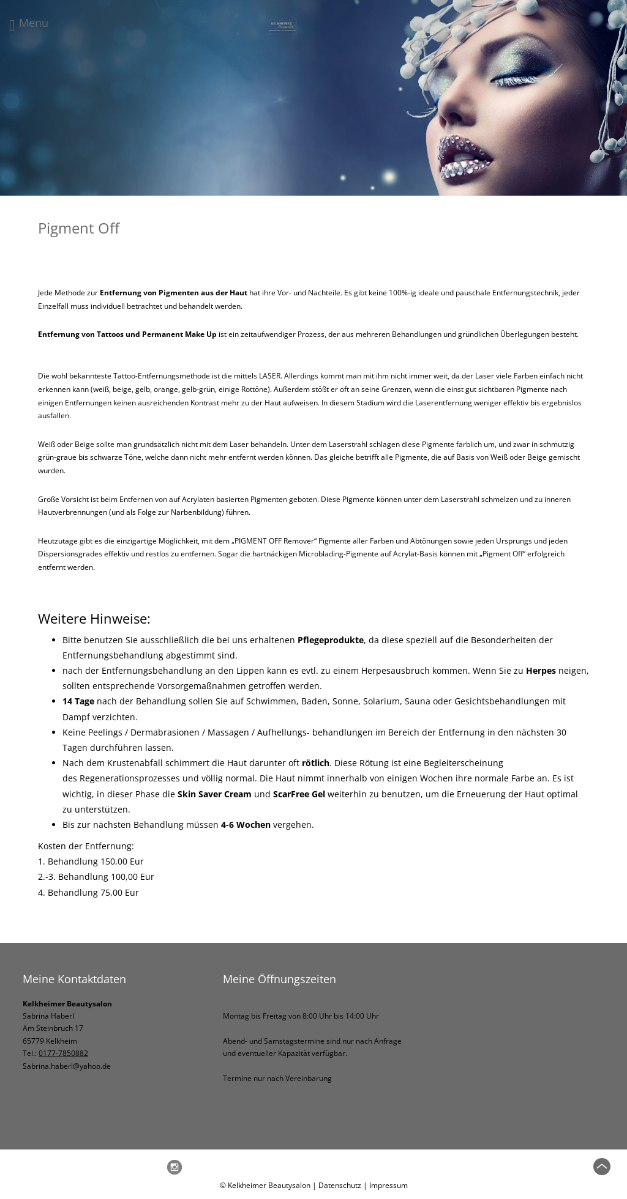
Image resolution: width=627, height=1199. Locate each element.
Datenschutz (339, 1185)
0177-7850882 (63, 1053)
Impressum (388, 1185)
